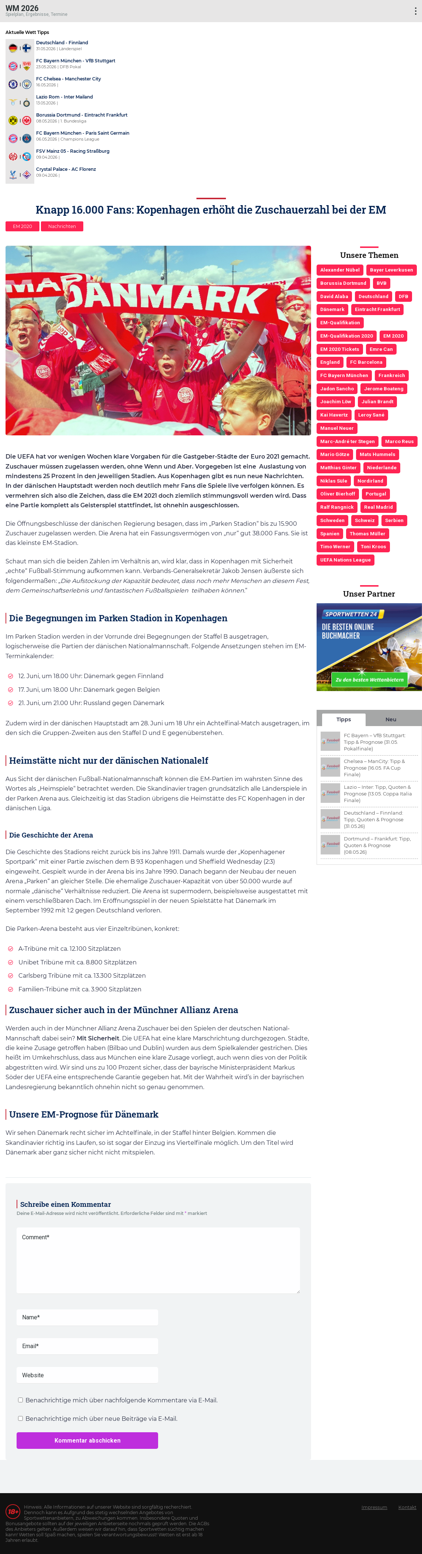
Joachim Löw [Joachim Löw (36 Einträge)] (335, 401)
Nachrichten (62, 226)
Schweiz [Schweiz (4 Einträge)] (365, 520)
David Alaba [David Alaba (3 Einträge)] (334, 296)
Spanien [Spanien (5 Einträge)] (329, 533)
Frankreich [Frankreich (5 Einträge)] (392, 375)
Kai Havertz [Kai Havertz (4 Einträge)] (334, 415)
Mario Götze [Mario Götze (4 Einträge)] (334, 454)
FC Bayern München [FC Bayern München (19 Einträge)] (344, 375)
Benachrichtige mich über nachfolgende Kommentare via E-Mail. (121, 1400)
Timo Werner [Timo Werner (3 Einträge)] (335, 546)
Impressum (374, 1507)
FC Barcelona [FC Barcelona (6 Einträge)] (366, 362)
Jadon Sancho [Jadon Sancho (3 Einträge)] (337, 388)
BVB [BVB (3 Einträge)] (382, 283)
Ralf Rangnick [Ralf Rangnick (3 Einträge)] (337, 507)
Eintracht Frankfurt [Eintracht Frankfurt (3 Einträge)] (377, 309)
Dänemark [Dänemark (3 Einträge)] (332, 309)
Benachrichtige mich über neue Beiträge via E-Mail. (101, 1418)
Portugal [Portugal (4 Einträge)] (376, 494)
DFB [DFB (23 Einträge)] (403, 296)
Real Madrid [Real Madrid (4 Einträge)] (378, 507)
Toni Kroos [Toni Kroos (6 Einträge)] (373, 546)
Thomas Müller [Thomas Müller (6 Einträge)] (368, 533)
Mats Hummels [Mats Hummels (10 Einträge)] (377, 454)
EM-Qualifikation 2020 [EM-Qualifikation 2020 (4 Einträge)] (346, 336)
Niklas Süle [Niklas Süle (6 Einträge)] (333, 481)
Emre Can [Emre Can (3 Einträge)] (381, 349)
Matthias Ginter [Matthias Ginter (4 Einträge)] (338, 467)
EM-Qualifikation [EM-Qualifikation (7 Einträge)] (340, 322)
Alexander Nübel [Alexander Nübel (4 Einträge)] (340, 270)
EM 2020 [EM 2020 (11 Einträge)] (393, 336)
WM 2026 (22, 8)
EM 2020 (22, 226)
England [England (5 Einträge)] (330, 362)
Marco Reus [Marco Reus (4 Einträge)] (399, 441)
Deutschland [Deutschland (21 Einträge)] (373, 296)
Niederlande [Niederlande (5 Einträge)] (382, 467)
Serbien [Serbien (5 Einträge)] (394, 520)
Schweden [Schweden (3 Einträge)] (332, 520)
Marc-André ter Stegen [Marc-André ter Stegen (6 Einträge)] (347, 441)
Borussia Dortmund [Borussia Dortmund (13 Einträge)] (343, 283)
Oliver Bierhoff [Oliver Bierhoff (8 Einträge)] (337, 494)
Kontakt (407, 1507)
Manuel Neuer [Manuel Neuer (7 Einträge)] (337, 428)
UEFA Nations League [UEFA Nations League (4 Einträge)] (345, 560)
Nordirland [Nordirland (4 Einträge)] (370, 481)
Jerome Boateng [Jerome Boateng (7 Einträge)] (384, 388)
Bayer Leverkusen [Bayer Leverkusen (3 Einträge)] (391, 270)
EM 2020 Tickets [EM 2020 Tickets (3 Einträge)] (339, 349)
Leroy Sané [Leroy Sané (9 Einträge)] (371, 415)
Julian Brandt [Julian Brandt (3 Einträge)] (377, 401)
